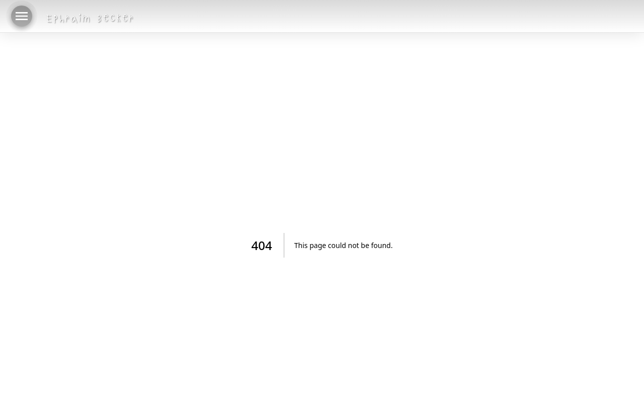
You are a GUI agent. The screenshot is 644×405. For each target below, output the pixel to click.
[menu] (21, 16)
